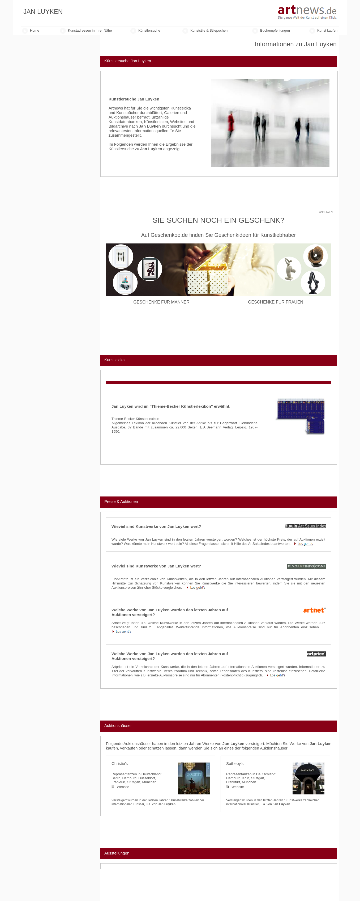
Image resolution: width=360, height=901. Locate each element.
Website (120, 787)
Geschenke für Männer (161, 302)
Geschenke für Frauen (275, 302)
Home (34, 30)
